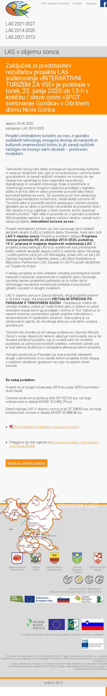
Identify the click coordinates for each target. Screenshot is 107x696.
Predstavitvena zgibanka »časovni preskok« (46, 427)
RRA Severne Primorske (55, 3)
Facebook (103, 3)
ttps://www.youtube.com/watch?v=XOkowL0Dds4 (54, 444)
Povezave (91, 3)
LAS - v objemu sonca (19, 9)
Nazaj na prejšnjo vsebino (26, 463)
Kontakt (77, 3)
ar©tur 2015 (53, 683)
